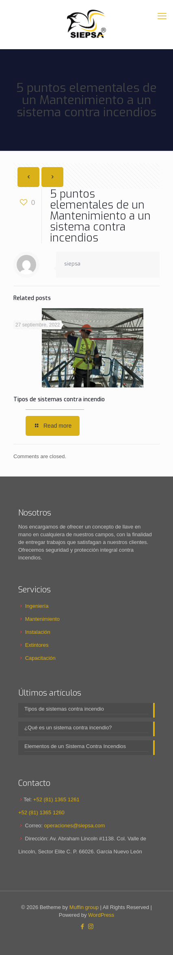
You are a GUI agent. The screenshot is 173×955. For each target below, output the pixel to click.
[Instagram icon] (91, 926)
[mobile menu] (162, 16)
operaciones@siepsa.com (74, 825)
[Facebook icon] (82, 926)
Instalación (37, 632)
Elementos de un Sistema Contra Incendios (75, 746)
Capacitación (40, 658)
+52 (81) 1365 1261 (56, 799)
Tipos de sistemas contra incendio (59, 399)
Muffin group (84, 907)
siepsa (72, 263)
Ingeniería (37, 606)
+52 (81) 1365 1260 (41, 812)
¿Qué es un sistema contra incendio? (68, 727)
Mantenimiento (42, 619)
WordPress (101, 915)
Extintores (37, 645)
